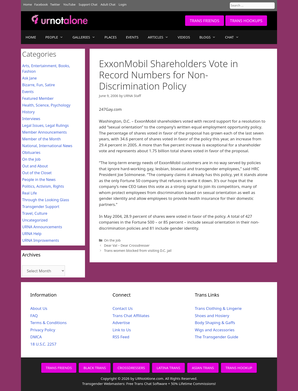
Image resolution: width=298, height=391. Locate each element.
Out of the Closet (37, 172)
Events (28, 91)
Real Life (29, 193)
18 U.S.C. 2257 (43, 344)
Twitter (55, 4)
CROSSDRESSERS (131, 367)
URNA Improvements (40, 240)
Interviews (31, 118)
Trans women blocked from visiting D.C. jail (138, 250)
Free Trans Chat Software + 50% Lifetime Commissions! (171, 383)
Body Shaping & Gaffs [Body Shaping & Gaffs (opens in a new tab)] (215, 322)
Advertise (121, 322)
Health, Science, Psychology (46, 105)
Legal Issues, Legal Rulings (45, 125)
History (28, 111)
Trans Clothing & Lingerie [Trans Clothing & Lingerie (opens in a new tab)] (218, 308)
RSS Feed (120, 336)
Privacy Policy (42, 329)
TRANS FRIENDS (204, 20)
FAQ (34, 315)
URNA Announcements (42, 226)
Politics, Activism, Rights (43, 186)
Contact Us (122, 308)
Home (27, 4)
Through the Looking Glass (45, 199)
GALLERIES (86, 37)
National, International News (47, 145)
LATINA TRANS (168, 367)
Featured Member (38, 98)
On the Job (112, 240)
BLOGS (209, 37)
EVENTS (132, 37)
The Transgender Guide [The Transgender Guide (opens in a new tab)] (216, 336)
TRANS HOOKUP (239, 367)
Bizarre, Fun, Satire (38, 84)
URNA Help (31, 233)
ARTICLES (160, 37)
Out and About (35, 166)
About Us (38, 308)
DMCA (36, 336)
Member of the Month (41, 139)
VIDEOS (184, 37)
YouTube (69, 4)
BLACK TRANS (94, 367)
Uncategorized (35, 220)
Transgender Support (40, 206)
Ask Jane (29, 78)
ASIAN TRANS (203, 367)
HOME (31, 37)
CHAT (234, 37)
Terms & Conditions (48, 322)
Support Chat (88, 4)
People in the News (39, 179)
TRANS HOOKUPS (246, 20)
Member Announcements (44, 132)
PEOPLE (56, 37)
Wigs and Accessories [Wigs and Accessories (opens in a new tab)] (215, 329)
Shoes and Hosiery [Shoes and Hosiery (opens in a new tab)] (212, 315)
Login (123, 4)
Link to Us (121, 329)
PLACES (111, 37)
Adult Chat (108, 4)
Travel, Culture (34, 213)
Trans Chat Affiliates (130, 315)
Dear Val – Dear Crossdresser (127, 245)
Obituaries (31, 152)
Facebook (41, 4)
